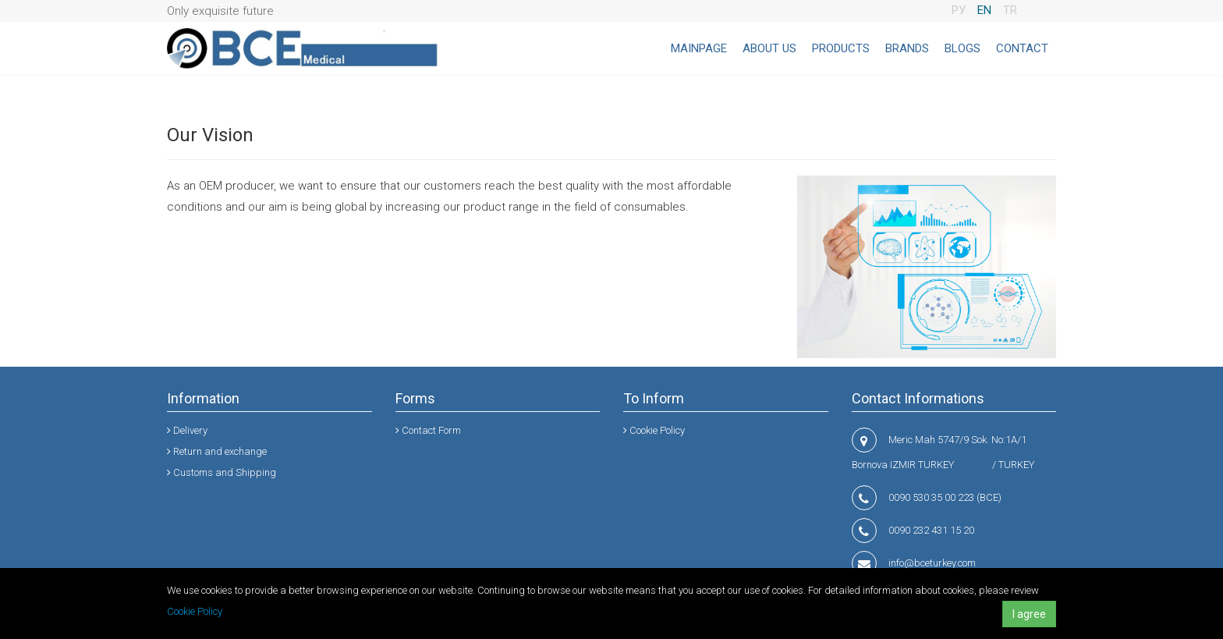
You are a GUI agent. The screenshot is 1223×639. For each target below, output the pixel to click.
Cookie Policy (194, 611)
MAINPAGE (699, 48)
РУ (959, 10)
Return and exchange (217, 451)
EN (984, 10)
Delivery (187, 430)
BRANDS (907, 48)
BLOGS (962, 48)
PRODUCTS (841, 48)
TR (1010, 10)
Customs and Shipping (221, 472)
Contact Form (428, 430)
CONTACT (1022, 48)
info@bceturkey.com (932, 563)
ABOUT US (769, 48)
